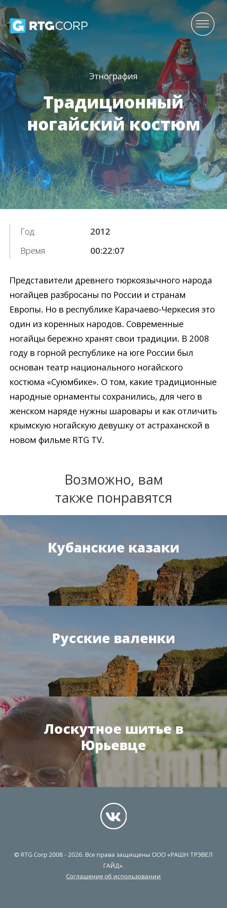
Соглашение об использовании (113, 876)
